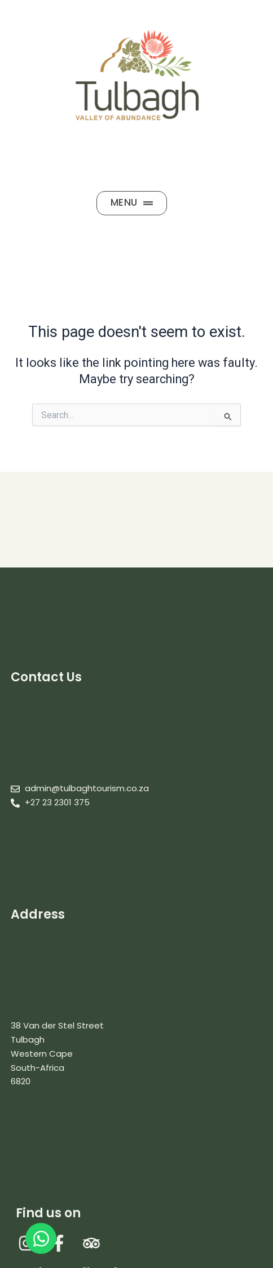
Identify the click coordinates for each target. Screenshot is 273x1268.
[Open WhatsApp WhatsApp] (40, 1238)
